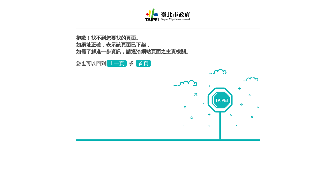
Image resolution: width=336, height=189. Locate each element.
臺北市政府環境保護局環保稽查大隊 (168, 17)
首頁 (143, 63)
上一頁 (116, 63)
